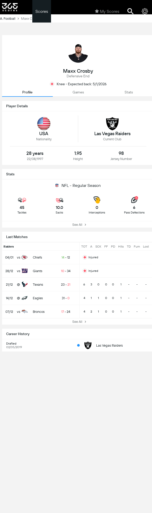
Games (78, 92)
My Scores (107, 11)
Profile (27, 92)
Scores (41, 11)
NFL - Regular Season (78, 185)
